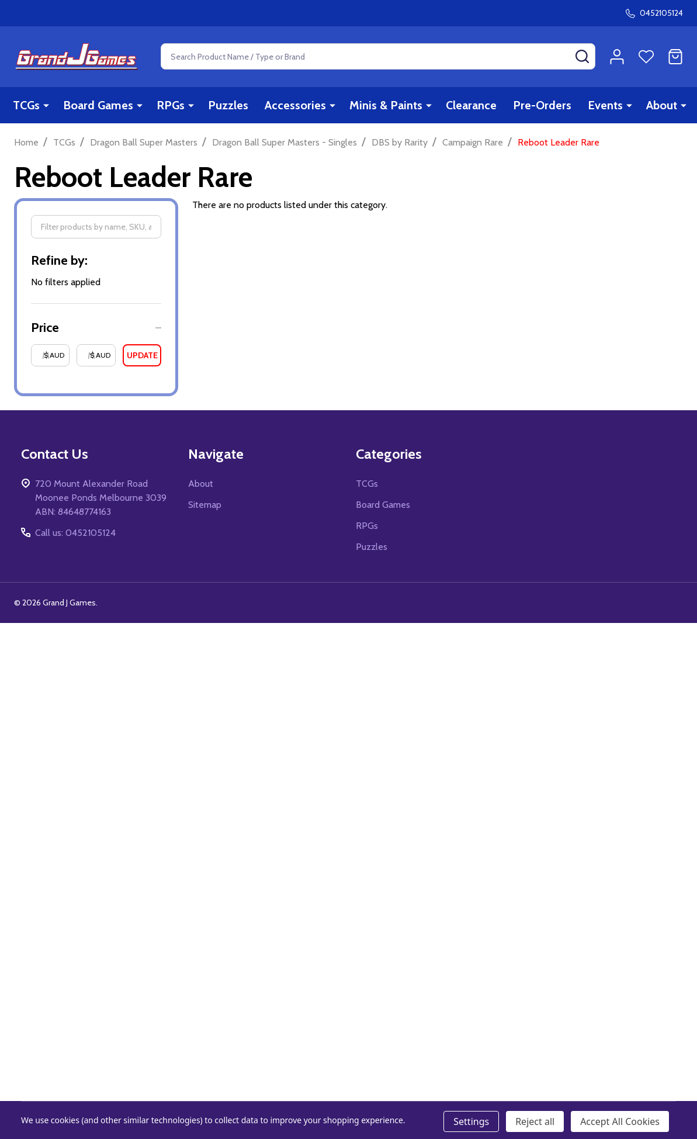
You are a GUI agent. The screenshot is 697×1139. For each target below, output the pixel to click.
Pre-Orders (542, 105)
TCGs (26, 105)
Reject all (534, 1121)
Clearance (471, 105)
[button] (96, 327)
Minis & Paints (385, 105)
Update (142, 355)
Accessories (295, 105)
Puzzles (228, 105)
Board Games (98, 105)
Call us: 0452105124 (75, 532)
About (661, 105)
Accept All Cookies (620, 1121)
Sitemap (204, 504)
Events (605, 105)
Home (26, 142)
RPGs (171, 105)
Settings (471, 1121)
